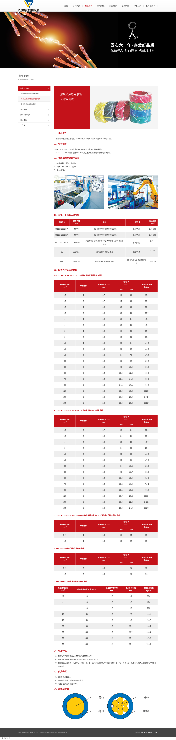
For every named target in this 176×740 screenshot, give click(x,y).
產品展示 (88, 6)
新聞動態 (100, 6)
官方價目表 (150, 6)
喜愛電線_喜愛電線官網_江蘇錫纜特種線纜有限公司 (41, 6)
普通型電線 (34, 88)
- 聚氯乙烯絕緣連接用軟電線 (29, 93)
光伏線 (34, 125)
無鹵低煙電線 (34, 115)
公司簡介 (76, 6)
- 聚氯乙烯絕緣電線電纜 (28, 104)
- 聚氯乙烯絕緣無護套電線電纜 (30, 99)
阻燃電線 (34, 109)
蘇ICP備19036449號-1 (149, 732)
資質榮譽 (113, 6)
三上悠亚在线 (5, 738)
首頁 (66, 6)
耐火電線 (34, 120)
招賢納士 (125, 6)
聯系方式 (137, 6)
